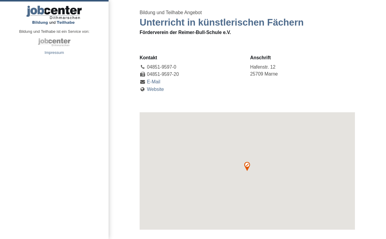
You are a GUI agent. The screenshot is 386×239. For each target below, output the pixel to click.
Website (155, 89)
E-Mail (153, 81)
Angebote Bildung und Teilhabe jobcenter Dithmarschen (54, 15)
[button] (247, 166)
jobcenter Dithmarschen (54, 42)
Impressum (54, 52)
